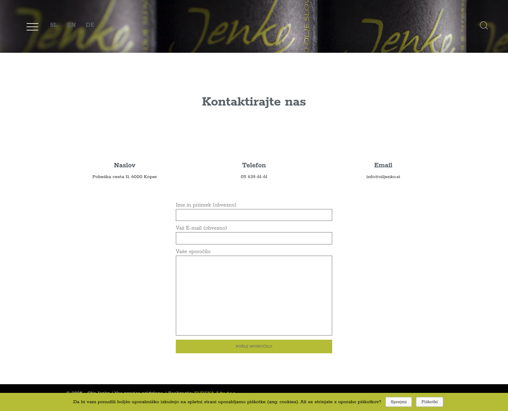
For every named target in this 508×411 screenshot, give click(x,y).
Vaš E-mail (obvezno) (254, 233)
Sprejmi (399, 402)
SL (53, 25)
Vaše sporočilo (254, 255)
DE (89, 25)
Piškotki (429, 402)
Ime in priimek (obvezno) (254, 210)
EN (71, 25)
